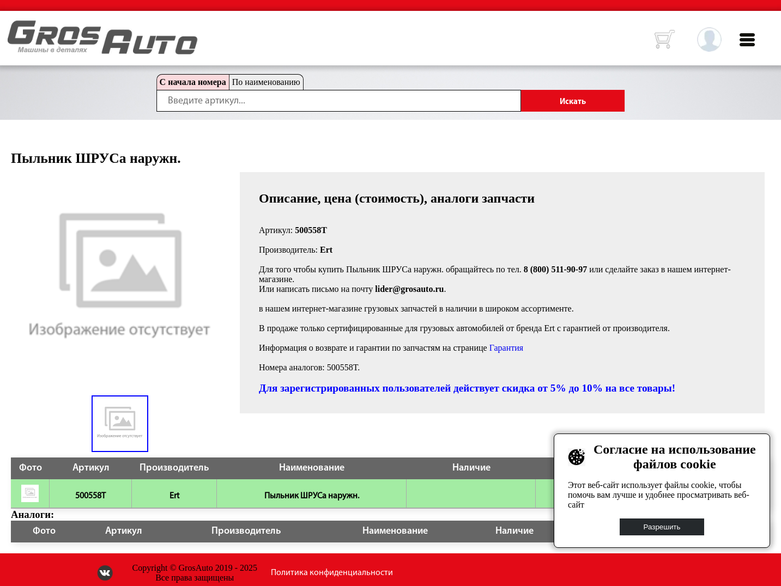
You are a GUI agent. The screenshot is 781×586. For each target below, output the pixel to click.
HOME (16, 27)
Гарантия (506, 347)
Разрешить (662, 527)
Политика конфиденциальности (332, 573)
